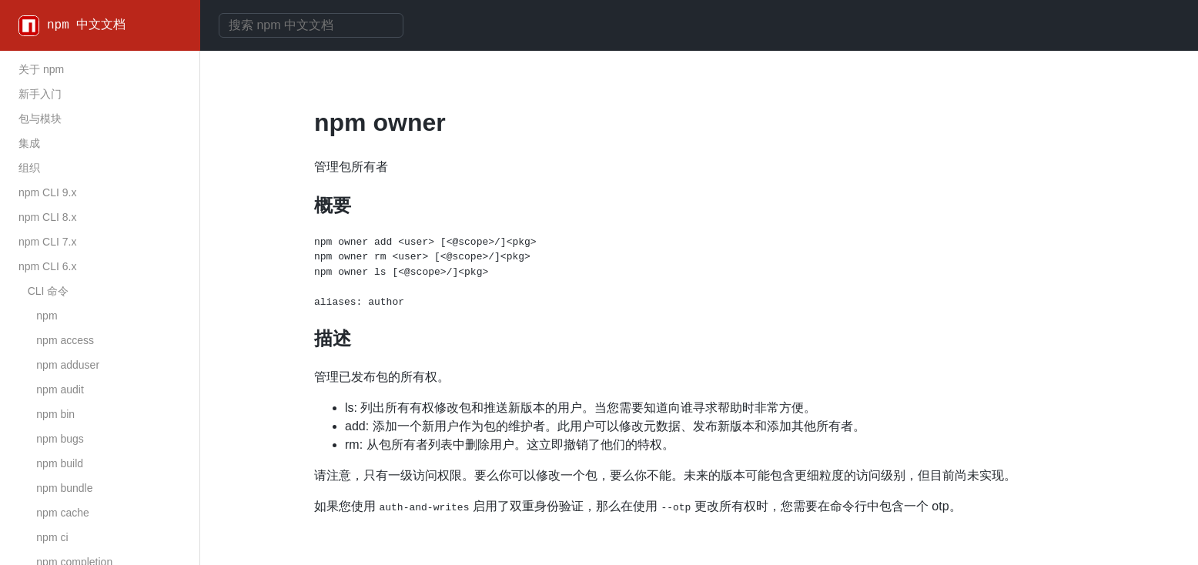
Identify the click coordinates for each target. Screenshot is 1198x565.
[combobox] (311, 25)
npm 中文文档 (86, 25)
